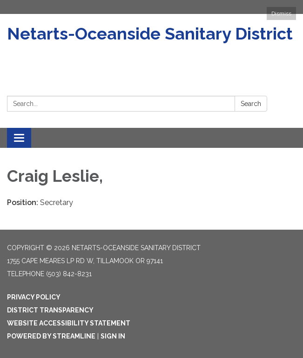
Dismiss (281, 13)
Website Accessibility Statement (68, 323)
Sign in (113, 336)
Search (251, 103)
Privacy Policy (34, 297)
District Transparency (50, 310)
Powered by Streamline (51, 336)
